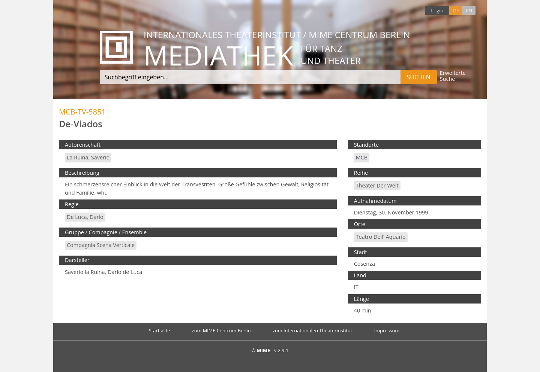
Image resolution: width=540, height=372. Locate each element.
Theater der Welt (377, 185)
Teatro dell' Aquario (381, 236)
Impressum (387, 330)
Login (437, 10)
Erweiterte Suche (453, 76)
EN (469, 10)
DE (456, 10)
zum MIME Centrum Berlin (221, 330)
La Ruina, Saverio (88, 157)
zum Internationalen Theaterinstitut (312, 330)
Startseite (159, 330)
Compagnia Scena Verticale (101, 244)
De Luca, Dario (85, 216)
